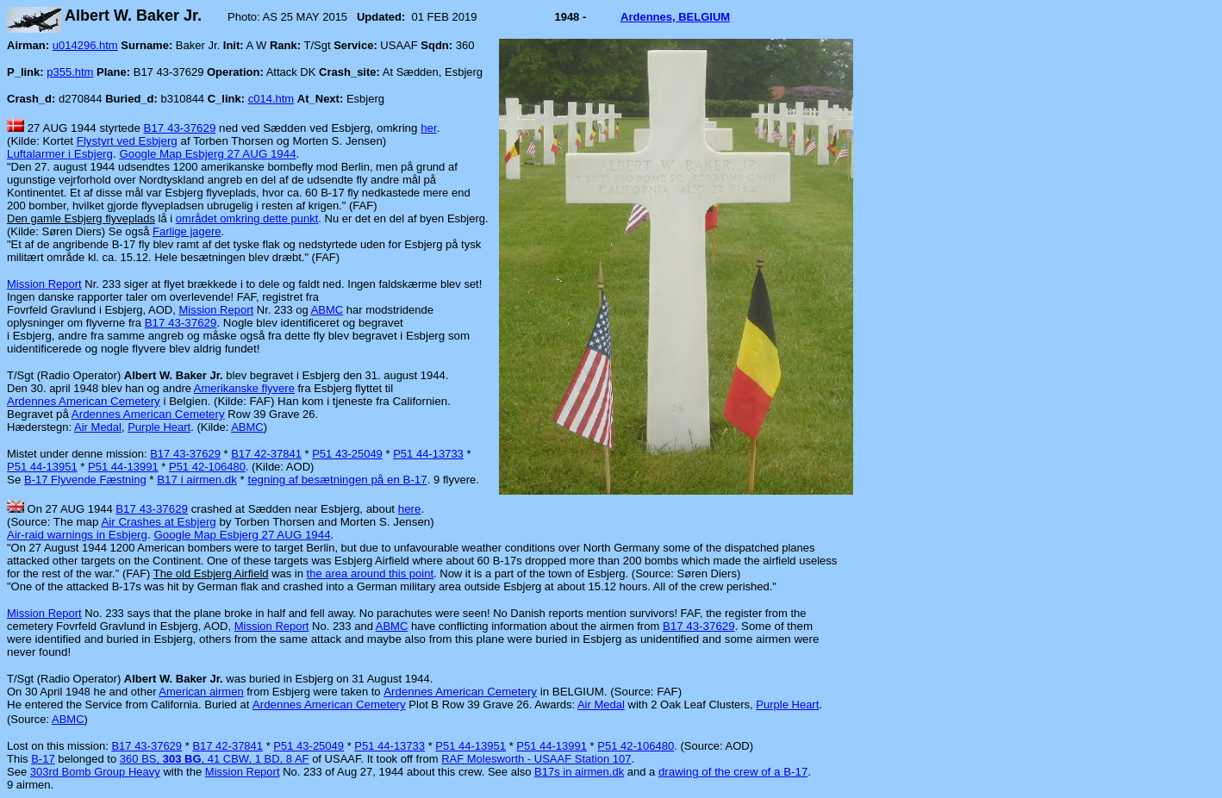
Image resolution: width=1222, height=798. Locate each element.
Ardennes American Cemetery (83, 401)
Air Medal (98, 427)
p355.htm (70, 71)
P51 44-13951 (42, 466)
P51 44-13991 (123, 466)
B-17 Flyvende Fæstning (85, 479)
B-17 (42, 758)
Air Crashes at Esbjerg (158, 521)
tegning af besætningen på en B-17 (337, 479)
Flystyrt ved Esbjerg (127, 140)
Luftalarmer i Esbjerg (60, 153)
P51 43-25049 (347, 453)
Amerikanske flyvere (244, 388)
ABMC (327, 309)
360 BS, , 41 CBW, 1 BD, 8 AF (214, 758)
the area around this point (370, 573)
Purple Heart (159, 427)
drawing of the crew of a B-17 (732, 771)
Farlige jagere (187, 231)
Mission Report (44, 283)
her (429, 128)
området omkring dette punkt (247, 218)
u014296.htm (85, 45)
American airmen (201, 691)
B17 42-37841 (266, 453)
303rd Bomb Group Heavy (95, 771)
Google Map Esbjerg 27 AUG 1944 (207, 153)
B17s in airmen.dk (579, 771)
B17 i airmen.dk (197, 479)
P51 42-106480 (207, 466)
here (409, 508)
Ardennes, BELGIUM (675, 16)
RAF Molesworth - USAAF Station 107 (536, 758)
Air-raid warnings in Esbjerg (77, 534)
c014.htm (271, 98)
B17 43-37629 (180, 128)
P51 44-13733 (428, 453)
